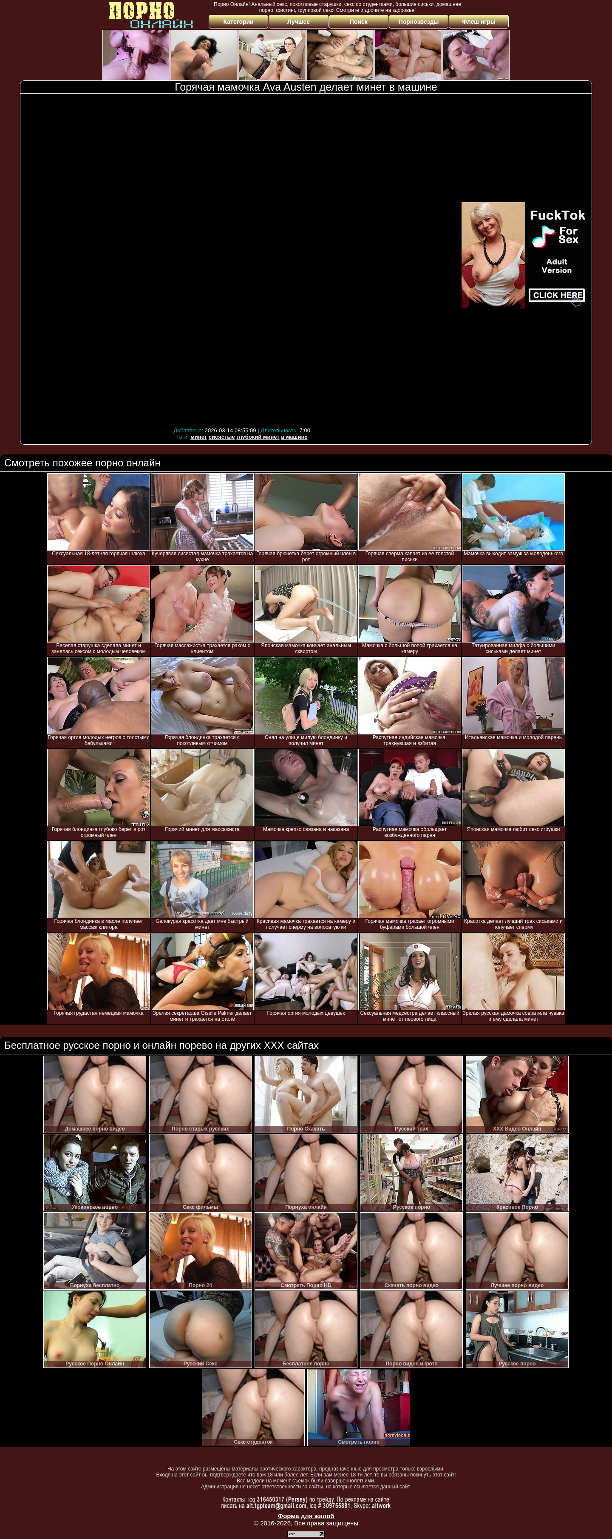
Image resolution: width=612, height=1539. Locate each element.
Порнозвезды (419, 21)
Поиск (359, 21)
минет (198, 437)
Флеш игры (479, 21)
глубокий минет (257, 437)
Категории (239, 21)
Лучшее (298, 21)
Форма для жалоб (306, 1515)
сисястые (222, 437)
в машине (294, 437)
